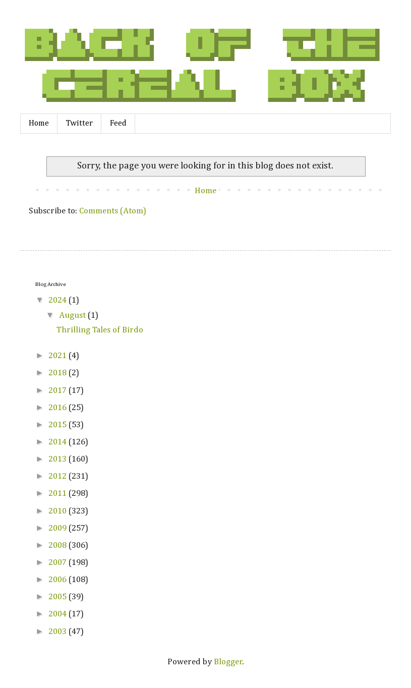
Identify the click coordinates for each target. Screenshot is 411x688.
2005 (58, 597)
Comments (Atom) (112, 211)
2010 (58, 511)
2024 (58, 300)
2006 (58, 580)
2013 (58, 459)
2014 (58, 442)
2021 (58, 356)
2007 (58, 562)
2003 (58, 631)
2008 (58, 545)
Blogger (228, 662)
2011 (58, 493)
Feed (118, 124)
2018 (58, 373)
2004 (58, 614)
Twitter (79, 124)
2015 (58, 425)
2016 (58, 408)
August (73, 315)
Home (39, 124)
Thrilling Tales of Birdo (99, 330)
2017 (58, 390)
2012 (58, 476)
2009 (58, 528)
